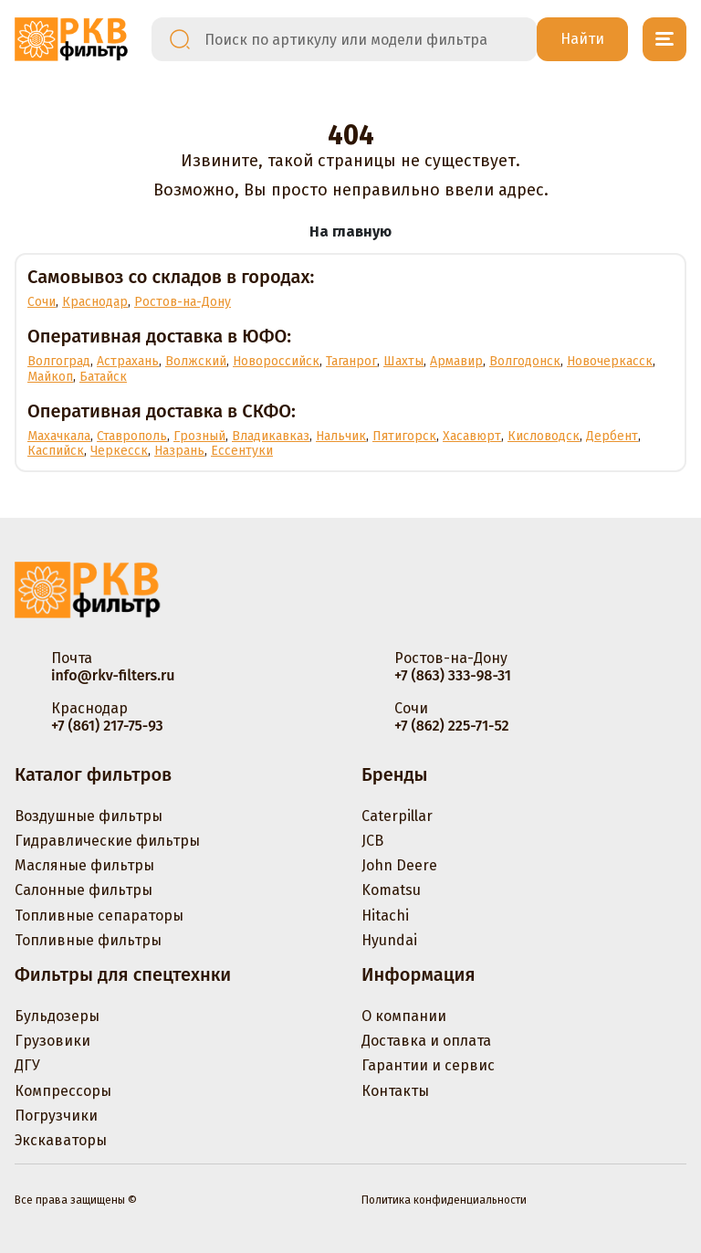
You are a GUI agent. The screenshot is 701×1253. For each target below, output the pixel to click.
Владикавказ (270, 436)
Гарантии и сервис (428, 1065)
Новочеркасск (610, 361)
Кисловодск (543, 436)
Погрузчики (56, 1115)
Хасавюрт (472, 436)
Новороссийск (276, 361)
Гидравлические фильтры (107, 840)
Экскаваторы (61, 1140)
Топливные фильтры (88, 940)
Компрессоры (63, 1091)
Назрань (179, 450)
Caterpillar (397, 816)
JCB (372, 840)
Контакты (395, 1091)
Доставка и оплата (426, 1040)
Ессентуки (242, 450)
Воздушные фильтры (88, 816)
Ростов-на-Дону (182, 302)
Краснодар (95, 302)
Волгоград (58, 361)
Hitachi (385, 915)
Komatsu (391, 890)
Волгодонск (524, 361)
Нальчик (341, 436)
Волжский (195, 361)
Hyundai (389, 940)
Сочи (41, 302)
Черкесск (119, 450)
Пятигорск (404, 436)
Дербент (612, 436)
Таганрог (351, 361)
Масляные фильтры (84, 865)
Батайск (103, 376)
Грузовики (52, 1040)
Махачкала (58, 436)
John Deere (399, 865)
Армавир (456, 361)
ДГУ (27, 1065)
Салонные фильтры (83, 890)
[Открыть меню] (664, 39)
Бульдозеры (57, 1016)
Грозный (199, 436)
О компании (403, 1016)
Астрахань (128, 361)
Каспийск (55, 450)
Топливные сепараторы (99, 915)
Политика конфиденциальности (444, 1200)
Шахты (403, 361)
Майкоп (50, 376)
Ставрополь (132, 436)
